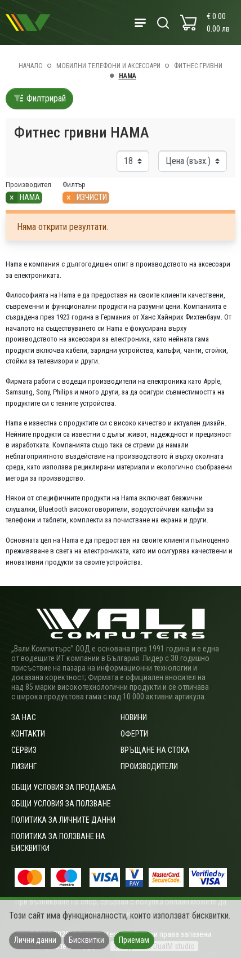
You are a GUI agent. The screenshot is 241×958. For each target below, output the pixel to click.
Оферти (134, 733)
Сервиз (24, 750)
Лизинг (24, 766)
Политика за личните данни (63, 819)
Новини (133, 717)
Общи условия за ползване (61, 803)
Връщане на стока (155, 750)
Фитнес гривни (198, 66)
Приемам (134, 939)
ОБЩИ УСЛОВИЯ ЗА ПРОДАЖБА (63, 787)
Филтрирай (39, 98)
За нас (23, 717)
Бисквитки (86, 939)
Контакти (28, 733)
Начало (31, 66)
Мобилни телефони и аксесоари (108, 66)
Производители (149, 766)
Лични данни (35, 939)
